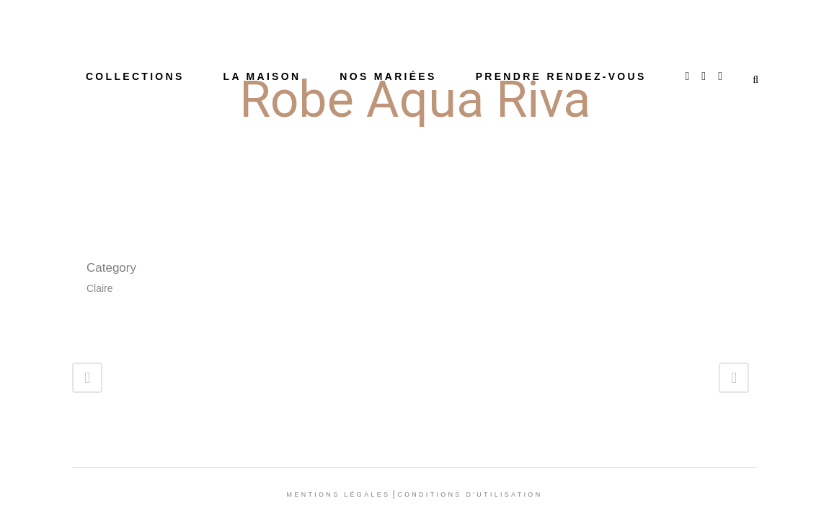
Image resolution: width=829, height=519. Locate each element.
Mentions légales (339, 494)
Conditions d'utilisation (469, 494)
